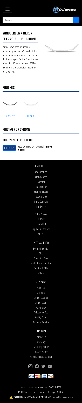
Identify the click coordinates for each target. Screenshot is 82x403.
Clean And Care (41, 258)
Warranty (41, 341)
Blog (41, 253)
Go (76, 20)
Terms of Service (41, 322)
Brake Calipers (41, 191)
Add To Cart (9, 148)
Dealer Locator (41, 297)
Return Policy (41, 351)
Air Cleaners (41, 176)
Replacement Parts (41, 229)
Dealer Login (41, 302)
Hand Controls (41, 201)
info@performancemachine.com (34, 387)
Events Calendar (41, 248)
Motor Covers (41, 214)
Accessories (41, 171)
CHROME (30, 116)
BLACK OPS (10, 116)
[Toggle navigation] (7, 9)
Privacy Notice (41, 312)
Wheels (41, 234)
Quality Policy (41, 317)
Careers (41, 292)
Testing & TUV (41, 268)
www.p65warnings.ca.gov (63, 396)
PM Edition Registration (41, 356)
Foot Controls (41, 196)
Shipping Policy (41, 346)
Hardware (41, 206)
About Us (41, 287)
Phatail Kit (41, 224)
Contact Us (41, 336)
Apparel (41, 181)
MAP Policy (41, 307)
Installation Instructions (41, 263)
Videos (41, 273)
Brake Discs (41, 186)
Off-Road (41, 219)
